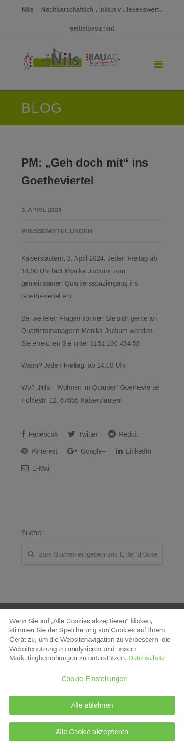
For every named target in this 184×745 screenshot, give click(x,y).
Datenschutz (146, 661)
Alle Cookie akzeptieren (92, 734)
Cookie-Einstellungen (94, 681)
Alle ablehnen (92, 707)
